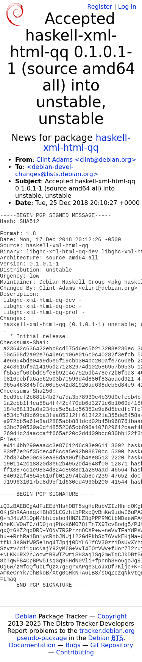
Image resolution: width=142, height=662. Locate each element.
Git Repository (112, 645)
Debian (26, 616)
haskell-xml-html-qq (87, 143)
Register (99, 6)
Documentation (32, 645)
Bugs (73, 645)
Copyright (112, 616)
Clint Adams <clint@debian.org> (86, 159)
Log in (127, 6)
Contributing (75, 652)
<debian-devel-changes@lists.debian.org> (56, 170)
